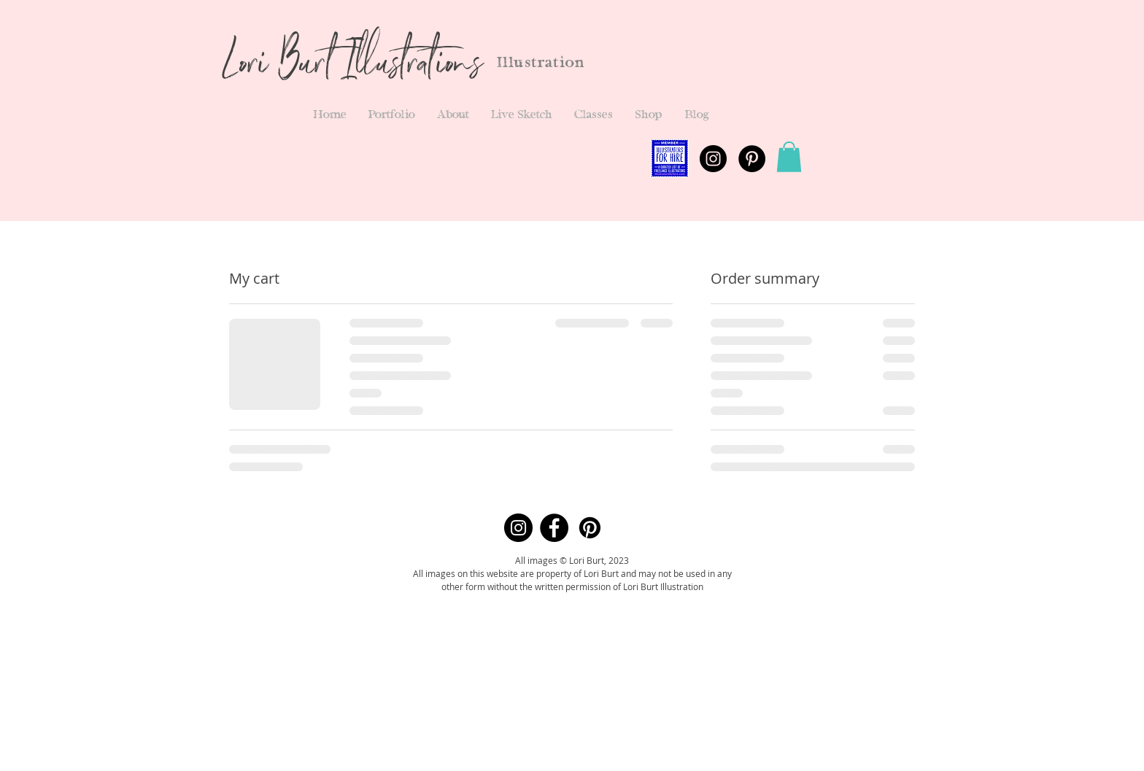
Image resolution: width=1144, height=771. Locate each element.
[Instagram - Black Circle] (713, 158)
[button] (392, 114)
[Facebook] (554, 528)
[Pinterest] (590, 528)
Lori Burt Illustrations (352, 67)
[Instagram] (518, 528)
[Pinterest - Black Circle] (751, 158)
